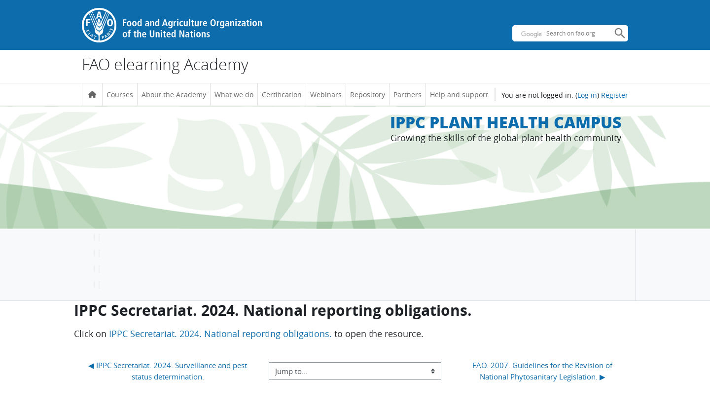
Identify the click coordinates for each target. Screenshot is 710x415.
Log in (587, 95)
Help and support (459, 94)
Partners (407, 94)
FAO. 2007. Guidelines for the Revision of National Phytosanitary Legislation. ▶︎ (543, 370)
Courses (119, 94)
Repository (367, 94)
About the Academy (174, 94)
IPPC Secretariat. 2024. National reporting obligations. (220, 334)
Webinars (326, 94)
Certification (282, 94)
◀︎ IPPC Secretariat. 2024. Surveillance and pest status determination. (168, 370)
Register (614, 95)
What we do (233, 94)
